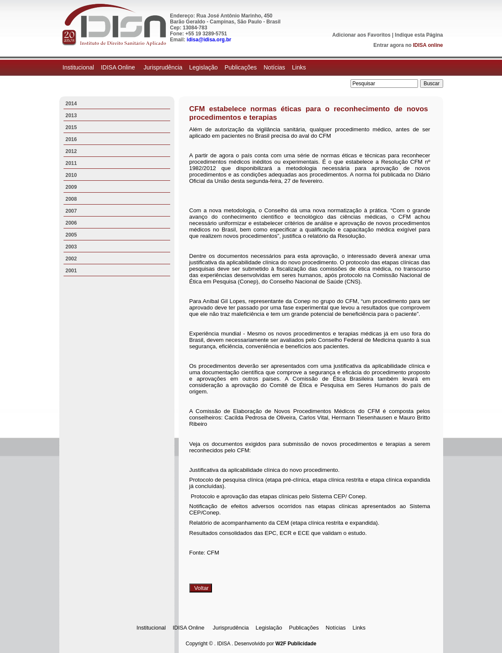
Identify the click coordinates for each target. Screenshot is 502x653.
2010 (71, 175)
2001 (71, 271)
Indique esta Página (419, 35)
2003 (71, 247)
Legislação (203, 67)
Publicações (240, 67)
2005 (71, 235)
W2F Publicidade (296, 644)
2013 (71, 115)
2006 (71, 223)
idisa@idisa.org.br (209, 40)
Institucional (78, 67)
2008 (71, 199)
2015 (71, 127)
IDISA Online (118, 67)
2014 (71, 104)
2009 (71, 187)
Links (299, 67)
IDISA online (428, 45)
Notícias (274, 67)
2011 (71, 163)
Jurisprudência (162, 67)
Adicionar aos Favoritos (361, 35)
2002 (71, 259)
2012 (71, 151)
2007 (71, 211)
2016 (71, 139)
